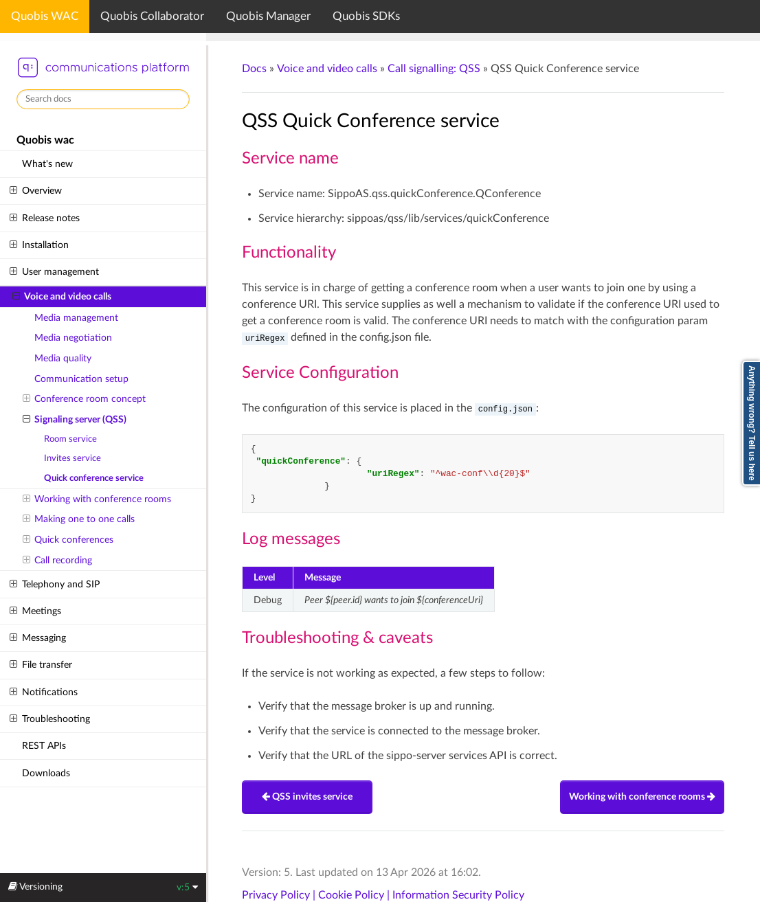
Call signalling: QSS (434, 68)
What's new (47, 164)
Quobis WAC (44, 16)
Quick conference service (94, 478)
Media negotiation (73, 337)
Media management (76, 318)
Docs (254, 68)
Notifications (43, 692)
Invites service (72, 458)
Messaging (37, 638)
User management (54, 272)
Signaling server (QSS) (74, 420)
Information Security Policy (458, 895)
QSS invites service (307, 797)
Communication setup (81, 379)
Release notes (44, 218)
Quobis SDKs (366, 16)
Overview (35, 191)
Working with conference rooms (97, 499)
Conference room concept (84, 399)
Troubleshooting (49, 719)
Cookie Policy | (355, 895)
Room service (70, 439)
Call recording (57, 560)
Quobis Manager (268, 16)
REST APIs (44, 746)
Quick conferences (68, 540)
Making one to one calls (79, 519)
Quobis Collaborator (152, 16)
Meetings (35, 611)
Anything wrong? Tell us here (752, 423)
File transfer (40, 665)
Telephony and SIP (54, 584)
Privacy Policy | (280, 895)
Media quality (62, 358)
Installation (39, 245)
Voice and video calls (61, 297)
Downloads (46, 773)
